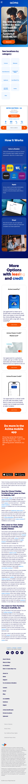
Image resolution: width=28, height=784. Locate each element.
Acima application (8, 517)
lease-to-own (12, 552)
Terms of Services (8, 724)
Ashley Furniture (5, 499)
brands (6, 503)
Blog (4, 694)
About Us (5, 673)
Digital (4, 705)
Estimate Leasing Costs (14, 119)
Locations (9, 647)
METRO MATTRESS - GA (14, 108)
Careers (5, 687)
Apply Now (14, 116)
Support (5, 680)
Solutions (5, 702)
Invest (4, 691)
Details (11, 122)
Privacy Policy (7, 728)
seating (12, 577)
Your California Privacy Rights (10, 733)
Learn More (14, 324)
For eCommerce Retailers (10, 683)
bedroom (13, 510)
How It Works (6, 659)
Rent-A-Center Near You (9, 669)
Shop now (8, 42)
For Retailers (6, 665)
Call (16, 122)
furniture (3, 506)
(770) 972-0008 (14, 112)
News (4, 676)
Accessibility (6, 699)
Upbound (5, 716)
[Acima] (14, 3)
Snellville (19, 647)
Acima (10, 498)
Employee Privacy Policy (9, 737)
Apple (8, 475)
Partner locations (7, 713)
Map (5, 122)
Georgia (14, 647)
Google (21, 475)
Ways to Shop (6, 662)
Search (22, 122)
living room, (20, 510)
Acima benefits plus (8, 710)
